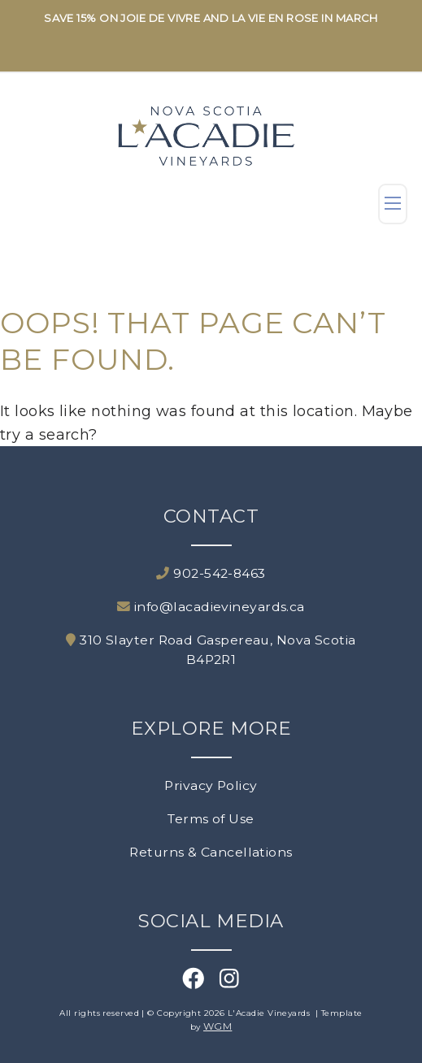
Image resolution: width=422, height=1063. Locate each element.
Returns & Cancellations (210, 852)
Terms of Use (210, 819)
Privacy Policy (210, 785)
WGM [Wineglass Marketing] (217, 1026)
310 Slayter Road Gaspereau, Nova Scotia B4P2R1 (210, 649)
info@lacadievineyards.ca (211, 606)
